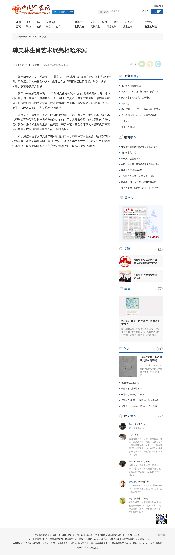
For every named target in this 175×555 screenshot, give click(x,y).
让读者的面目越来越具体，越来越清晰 (139, 146)
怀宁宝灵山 (139, 424)
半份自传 (125, 121)
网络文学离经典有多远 (131, 170)
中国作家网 (22, 36)
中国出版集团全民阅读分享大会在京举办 (140, 164)
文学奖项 (51, 22)
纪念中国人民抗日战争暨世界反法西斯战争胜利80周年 (146, 261)
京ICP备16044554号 (62, 535)
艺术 (58, 26)
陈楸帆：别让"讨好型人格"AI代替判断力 (139, 182)
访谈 (28, 26)
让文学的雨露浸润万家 (131, 85)
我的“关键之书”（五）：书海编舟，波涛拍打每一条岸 (142, 109)
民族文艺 (95, 26)
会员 (39, 22)
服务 (28, 22)
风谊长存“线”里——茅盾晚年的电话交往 (139, 400)
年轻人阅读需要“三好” (131, 158)
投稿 (39, 26)
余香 (136, 435)
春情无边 (125, 103)
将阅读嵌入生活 (128, 152)
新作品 (128, 22)
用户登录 (104, 12)
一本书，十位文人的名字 (132, 394)
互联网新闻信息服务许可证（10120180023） (119, 535)
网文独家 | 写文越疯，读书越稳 (135, 97)
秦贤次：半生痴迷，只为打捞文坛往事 (139, 406)
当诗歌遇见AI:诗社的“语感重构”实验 (138, 176)
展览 (44, 36)
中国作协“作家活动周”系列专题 (145, 276)
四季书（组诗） (141, 498)
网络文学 (111, 26)
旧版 (158, 6)
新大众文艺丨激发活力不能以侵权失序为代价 (142, 188)
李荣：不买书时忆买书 (131, 388)
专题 (48, 26)
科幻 (104, 22)
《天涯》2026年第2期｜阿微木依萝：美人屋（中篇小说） (142, 91)
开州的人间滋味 (128, 127)
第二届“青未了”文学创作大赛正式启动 (138, 115)
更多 (159, 249)
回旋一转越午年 (141, 481)
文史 (93, 22)
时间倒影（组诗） (142, 461)
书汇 (115, 22)
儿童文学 (128, 26)
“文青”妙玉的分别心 (130, 382)
